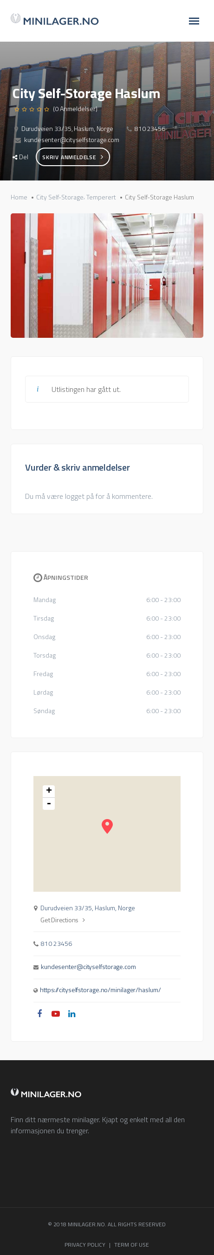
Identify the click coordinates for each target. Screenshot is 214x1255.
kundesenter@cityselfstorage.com (71, 139)
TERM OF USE (131, 1244)
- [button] (48, 804)
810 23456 (150, 128)
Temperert (101, 197)
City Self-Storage (60, 197)
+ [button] (49, 791)
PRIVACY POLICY (85, 1244)
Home (19, 197)
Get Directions (62, 920)
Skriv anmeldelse (73, 157)
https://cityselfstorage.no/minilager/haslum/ (100, 989)
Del (20, 157)
